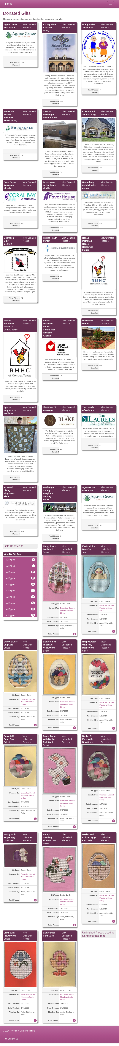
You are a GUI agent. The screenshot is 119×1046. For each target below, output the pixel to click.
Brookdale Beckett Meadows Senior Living (67, 610)
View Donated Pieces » (29, 26)
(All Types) (20, 559)
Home (9, 3)
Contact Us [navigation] (11, 1039)
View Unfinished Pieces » (67, 549)
